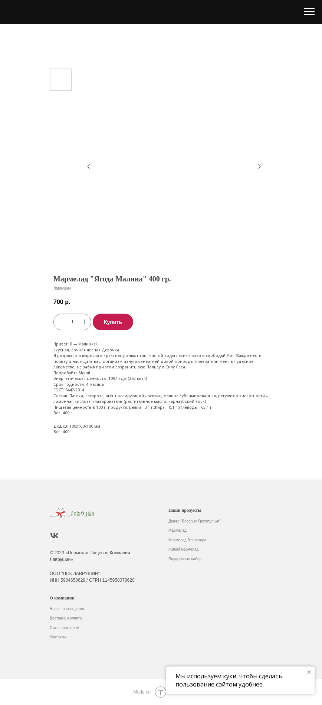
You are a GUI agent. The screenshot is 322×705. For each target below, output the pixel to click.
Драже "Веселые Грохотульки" (194, 521)
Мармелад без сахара (187, 540)
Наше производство (67, 609)
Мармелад (177, 530)
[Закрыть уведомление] (309, 672)
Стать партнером (64, 628)
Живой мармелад (183, 549)
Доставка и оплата (66, 618)
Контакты (58, 637)
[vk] (54, 535)
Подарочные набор (184, 559)
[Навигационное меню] (309, 12)
